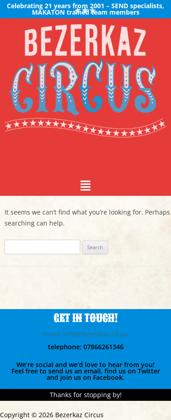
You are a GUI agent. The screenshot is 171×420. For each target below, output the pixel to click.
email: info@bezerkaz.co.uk (85, 334)
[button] (85, 186)
